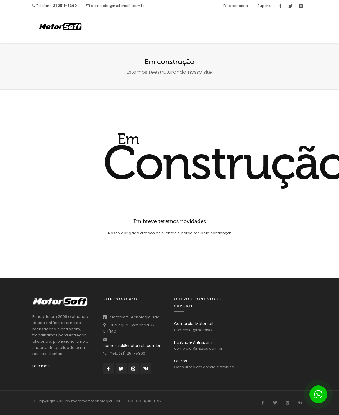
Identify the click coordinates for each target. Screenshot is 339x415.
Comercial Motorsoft (194, 323)
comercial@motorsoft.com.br (118, 5)
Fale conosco (235, 5)
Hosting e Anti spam (193, 342)
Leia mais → (43, 366)
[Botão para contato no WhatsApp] (318, 394)
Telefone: (56, 5)
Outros (180, 361)
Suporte (264, 5)
